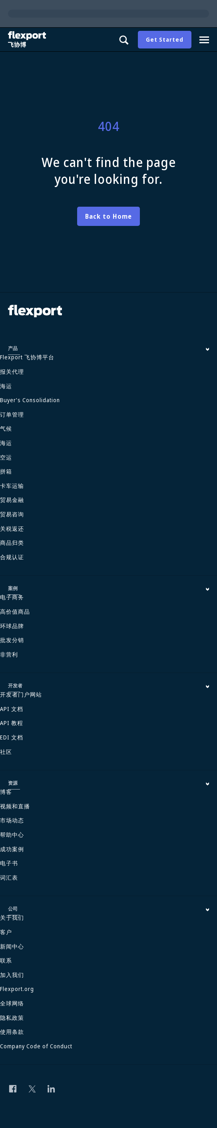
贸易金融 (12, 500)
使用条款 (12, 1031)
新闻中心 (12, 946)
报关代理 (12, 371)
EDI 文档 (11, 737)
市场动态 (12, 820)
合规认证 (12, 557)
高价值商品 (15, 611)
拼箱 (6, 471)
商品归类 (12, 542)
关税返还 (12, 528)
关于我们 (12, 917)
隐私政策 (12, 1017)
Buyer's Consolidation (30, 400)
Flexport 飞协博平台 (27, 357)
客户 (6, 932)
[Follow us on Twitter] (32, 1089)
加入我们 (12, 975)
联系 (6, 960)
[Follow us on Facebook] (13, 1089)
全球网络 (12, 1003)
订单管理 (12, 414)
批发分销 (12, 640)
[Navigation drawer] (204, 39)
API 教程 (11, 723)
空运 (6, 457)
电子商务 (12, 597)
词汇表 (9, 877)
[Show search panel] (123, 40)
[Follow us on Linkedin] (51, 1089)
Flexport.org (17, 989)
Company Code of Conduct (36, 1046)
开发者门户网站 (21, 694)
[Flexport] (28, 39)
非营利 (9, 654)
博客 (6, 792)
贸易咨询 (12, 514)
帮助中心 (12, 834)
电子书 (9, 863)
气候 (6, 428)
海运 (6, 386)
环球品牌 (12, 626)
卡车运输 (12, 485)
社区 (6, 751)
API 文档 (11, 709)
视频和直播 (15, 806)
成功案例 (12, 849)
